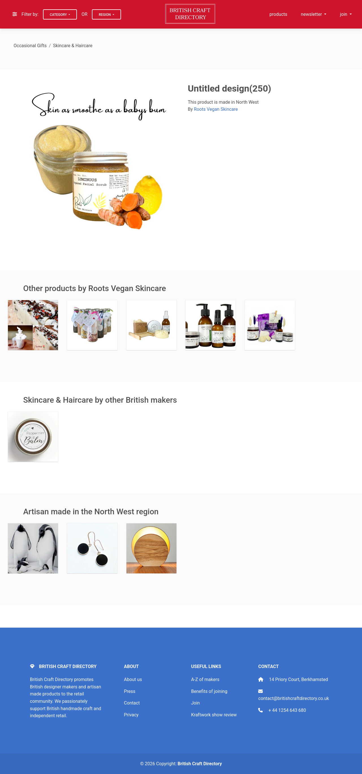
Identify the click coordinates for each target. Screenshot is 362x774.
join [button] (344, 14)
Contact (132, 703)
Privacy (131, 714)
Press (129, 691)
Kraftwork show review (214, 714)
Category (59, 15)
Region (105, 15)
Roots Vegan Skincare (216, 109)
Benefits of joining (209, 691)
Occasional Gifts (30, 45)
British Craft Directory (200, 763)
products (278, 14)
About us (133, 679)
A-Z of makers (205, 679)
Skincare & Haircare (72, 45)
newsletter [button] (312, 14)
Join (195, 703)
